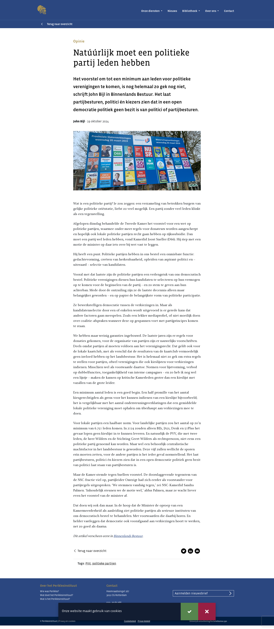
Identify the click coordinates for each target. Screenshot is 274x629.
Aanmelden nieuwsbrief (191, 593)
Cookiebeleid (130, 621)
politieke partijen (104, 563)
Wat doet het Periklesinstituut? (56, 595)
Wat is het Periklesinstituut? (55, 599)
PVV (88, 563)
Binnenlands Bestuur (128, 536)
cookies (116, 611)
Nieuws (172, 11)
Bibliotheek (190, 11)
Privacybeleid (144, 621)
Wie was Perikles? (49, 591)
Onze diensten (150, 11)
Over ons (211, 11)
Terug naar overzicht (59, 24)
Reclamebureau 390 (218, 621)
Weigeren (207, 611)
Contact (229, 11)
